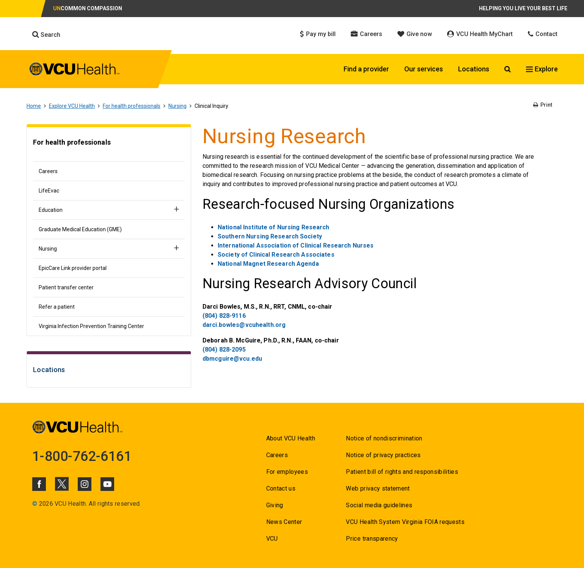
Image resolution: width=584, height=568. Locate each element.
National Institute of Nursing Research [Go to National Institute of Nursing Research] (274, 227)
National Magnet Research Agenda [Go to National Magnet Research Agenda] (268, 263)
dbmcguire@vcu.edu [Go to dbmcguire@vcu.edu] (232, 358)
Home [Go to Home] (34, 106)
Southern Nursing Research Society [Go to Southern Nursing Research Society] (270, 236)
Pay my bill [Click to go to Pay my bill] (318, 34)
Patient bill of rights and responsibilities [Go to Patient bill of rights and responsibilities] (402, 471)
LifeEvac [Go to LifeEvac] (49, 191)
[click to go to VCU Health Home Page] (74, 70)
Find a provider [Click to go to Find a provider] (366, 69)
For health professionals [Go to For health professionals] (131, 106)
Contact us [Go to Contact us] (280, 488)
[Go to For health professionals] (109, 146)
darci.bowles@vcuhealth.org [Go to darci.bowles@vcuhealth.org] (244, 324)
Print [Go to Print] (542, 105)
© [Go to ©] (34, 503)
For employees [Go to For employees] (287, 471)
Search (46, 34)
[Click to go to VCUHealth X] (62, 484)
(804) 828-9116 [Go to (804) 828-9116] (224, 315)
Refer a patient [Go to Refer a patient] (57, 307)
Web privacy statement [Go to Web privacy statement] (378, 488)
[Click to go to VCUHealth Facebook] (39, 484)
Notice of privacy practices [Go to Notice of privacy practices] (383, 455)
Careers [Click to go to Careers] (366, 34)
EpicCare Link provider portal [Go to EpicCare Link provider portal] (73, 268)
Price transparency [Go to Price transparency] (372, 538)
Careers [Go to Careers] (48, 171)
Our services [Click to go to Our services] (423, 69)
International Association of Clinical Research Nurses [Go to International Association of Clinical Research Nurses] (296, 245)
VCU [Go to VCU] (272, 538)
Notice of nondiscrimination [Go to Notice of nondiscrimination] (384, 438)
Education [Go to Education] (51, 210)
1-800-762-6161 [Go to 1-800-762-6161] (82, 456)
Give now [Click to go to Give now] (414, 34)
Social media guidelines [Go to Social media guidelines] (379, 505)
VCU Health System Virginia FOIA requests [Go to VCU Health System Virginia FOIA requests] (405, 521)
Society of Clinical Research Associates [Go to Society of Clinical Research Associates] (276, 254)
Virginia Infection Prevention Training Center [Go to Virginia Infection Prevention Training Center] (91, 326)
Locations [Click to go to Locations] (473, 69)
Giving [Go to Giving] (274, 505)
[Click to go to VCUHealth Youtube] (107, 484)
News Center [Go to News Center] (284, 521)
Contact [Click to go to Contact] (542, 34)
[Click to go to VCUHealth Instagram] (84, 484)
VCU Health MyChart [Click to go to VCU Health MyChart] (480, 34)
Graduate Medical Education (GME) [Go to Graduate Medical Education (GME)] (80, 229)
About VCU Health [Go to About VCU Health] (290, 438)
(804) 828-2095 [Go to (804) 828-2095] (224, 349)
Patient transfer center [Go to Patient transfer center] (66, 287)
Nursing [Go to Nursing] (177, 106)
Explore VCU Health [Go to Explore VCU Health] (72, 106)
